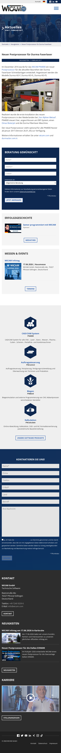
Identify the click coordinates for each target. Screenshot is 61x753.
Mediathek (30, 240)
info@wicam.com (15, 606)
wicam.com (44, 135)
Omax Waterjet (8, 123)
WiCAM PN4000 (39, 67)
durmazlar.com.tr (10, 138)
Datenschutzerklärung (27, 192)
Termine (30, 289)
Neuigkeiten (15, 44)
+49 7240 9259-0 (16, 603)
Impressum (53, 743)
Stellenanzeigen (11, 718)
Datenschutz (42, 743)
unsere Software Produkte (30, 438)
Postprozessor (8, 69)
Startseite (5, 44)
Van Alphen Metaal (47, 117)
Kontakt (38, 1)
